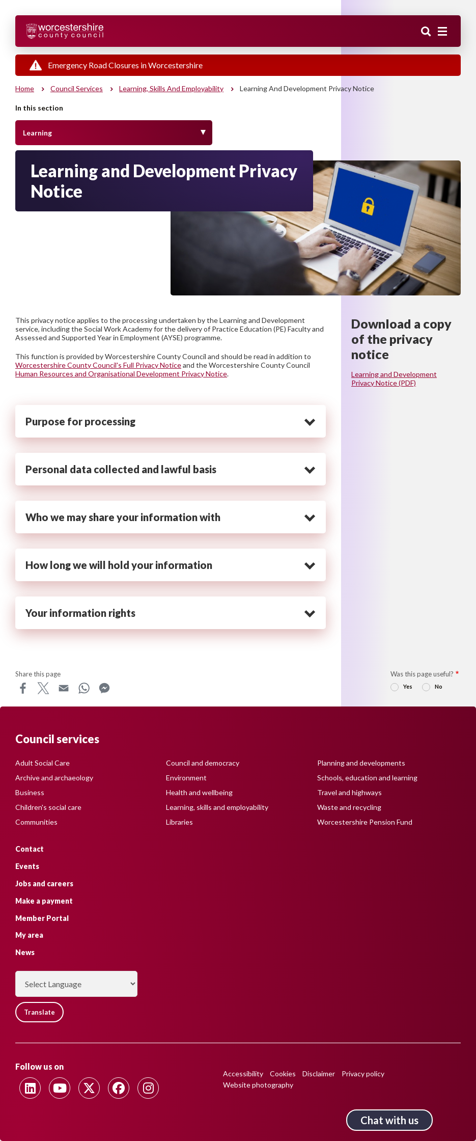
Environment (186, 777)
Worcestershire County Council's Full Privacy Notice (98, 365)
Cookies (283, 1073)
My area (29, 935)
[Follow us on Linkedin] (30, 1088)
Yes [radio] (407, 686)
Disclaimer (318, 1073)
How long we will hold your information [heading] (118, 565)
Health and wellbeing (199, 792)
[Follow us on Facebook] (118, 1088)
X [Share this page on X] (43, 688)
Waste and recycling (349, 807)
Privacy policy (363, 1073)
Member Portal (42, 918)
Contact (29, 849)
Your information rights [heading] (80, 613)
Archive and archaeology (54, 777)
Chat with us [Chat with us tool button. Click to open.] (389, 1120)
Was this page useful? (422, 674)
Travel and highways (349, 792)
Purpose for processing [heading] (80, 421)
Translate (39, 1012)
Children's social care (48, 807)
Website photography (258, 1084)
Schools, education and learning (367, 777)
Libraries (179, 822)
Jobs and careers (44, 883)
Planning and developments (361, 762)
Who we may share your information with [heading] (122, 517)
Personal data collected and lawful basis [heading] (120, 469)
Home (24, 88)
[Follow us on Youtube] (59, 1088)
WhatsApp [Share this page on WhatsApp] (84, 688)
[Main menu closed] (442, 31)
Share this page (38, 674)
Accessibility (243, 1073)
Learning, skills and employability (171, 88)
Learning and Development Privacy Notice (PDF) (394, 378)
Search (426, 32)
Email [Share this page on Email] (63, 688)
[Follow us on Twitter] (89, 1088)
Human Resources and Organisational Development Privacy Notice (121, 373)
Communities (36, 822)
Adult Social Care (42, 762)
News (25, 952)
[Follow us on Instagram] (148, 1088)
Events (27, 866)
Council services (76, 88)
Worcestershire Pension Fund (364, 822)
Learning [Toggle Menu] (37, 132)
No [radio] (438, 686)
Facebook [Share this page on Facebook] (23, 688)
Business (29, 792)
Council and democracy (202, 762)
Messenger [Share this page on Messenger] (104, 688)
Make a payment (44, 900)
